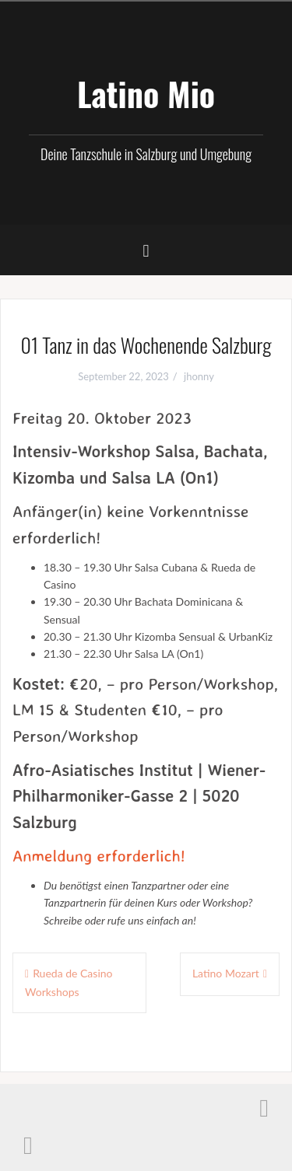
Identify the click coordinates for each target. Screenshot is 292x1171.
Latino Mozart (225, 973)
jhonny (199, 376)
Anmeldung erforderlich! (98, 855)
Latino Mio (146, 93)
